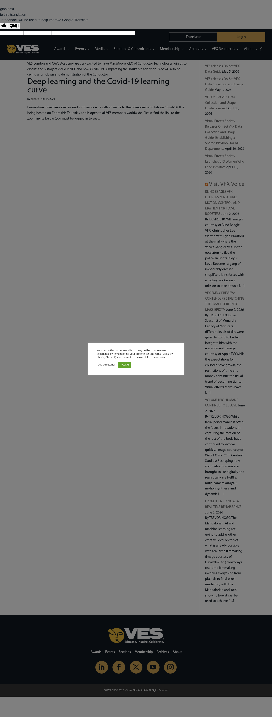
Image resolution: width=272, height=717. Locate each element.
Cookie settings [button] (107, 364)
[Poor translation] (14, 26)
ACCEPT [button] (125, 365)
